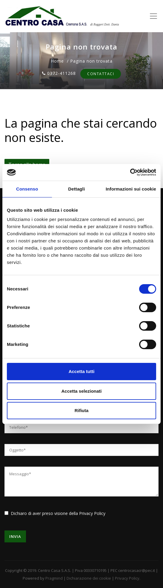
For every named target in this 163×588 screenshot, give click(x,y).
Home (57, 61)
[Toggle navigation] (153, 16)
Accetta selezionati (81, 391)
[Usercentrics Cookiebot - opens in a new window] (130, 172)
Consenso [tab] (27, 188)
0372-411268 (59, 73)
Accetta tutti (82, 371)
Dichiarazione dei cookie (89, 578)
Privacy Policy (92, 513)
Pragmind (54, 578)
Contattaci (100, 73)
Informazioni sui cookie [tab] (131, 188)
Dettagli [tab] (76, 188)
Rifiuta (82, 410)
